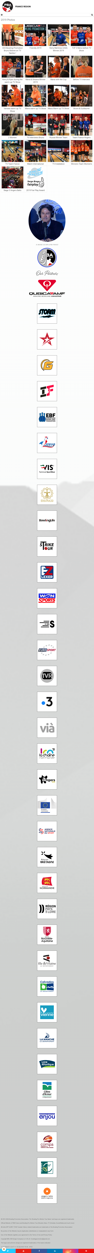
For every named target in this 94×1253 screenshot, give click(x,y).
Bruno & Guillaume (81, 108)
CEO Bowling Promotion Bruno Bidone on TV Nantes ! (12, 50)
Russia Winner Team (58, 137)
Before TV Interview (81, 79)
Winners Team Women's (81, 164)
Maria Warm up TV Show (58, 108)
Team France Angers (81, 137)
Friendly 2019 (35, 48)
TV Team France (12, 164)
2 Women (12, 137)
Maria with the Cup (58, 79)
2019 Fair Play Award (35, 190)
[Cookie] (4, 1249)
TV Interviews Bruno (35, 137)
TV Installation (58, 164)
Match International (35, 164)
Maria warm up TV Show (35, 108)
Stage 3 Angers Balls (12, 190)
